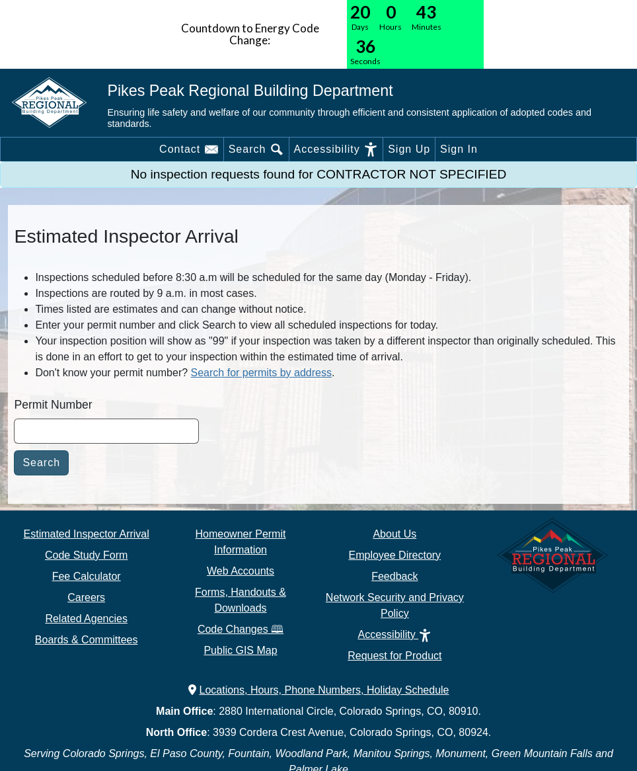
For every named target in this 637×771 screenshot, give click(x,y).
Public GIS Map (240, 650)
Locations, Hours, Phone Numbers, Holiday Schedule (318, 690)
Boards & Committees (86, 639)
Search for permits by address (261, 372)
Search (256, 149)
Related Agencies (86, 618)
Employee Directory (395, 555)
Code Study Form (86, 555)
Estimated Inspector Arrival (86, 534)
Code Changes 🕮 (240, 629)
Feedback (394, 576)
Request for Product (394, 655)
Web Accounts (240, 571)
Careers (86, 597)
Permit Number (53, 404)
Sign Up (409, 149)
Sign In (459, 149)
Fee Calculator (86, 576)
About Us (394, 534)
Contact (189, 149)
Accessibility (336, 149)
